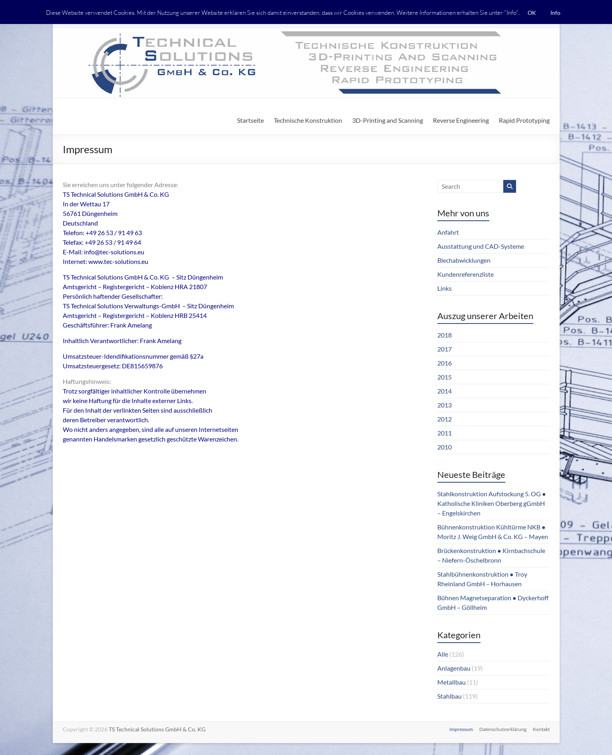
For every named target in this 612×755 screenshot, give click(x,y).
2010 (444, 447)
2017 (444, 349)
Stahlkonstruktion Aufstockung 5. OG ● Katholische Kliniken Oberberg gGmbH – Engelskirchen (491, 503)
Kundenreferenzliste (465, 274)
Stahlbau (449, 696)
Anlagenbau (453, 668)
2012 (444, 419)
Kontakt (541, 729)
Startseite (250, 120)
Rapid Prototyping (524, 120)
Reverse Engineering (461, 120)
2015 (444, 377)
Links (444, 288)
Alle (442, 654)
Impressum (461, 729)
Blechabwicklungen (463, 260)
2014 (444, 391)
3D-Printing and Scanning (387, 120)
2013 (444, 405)
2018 (444, 335)
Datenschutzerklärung (502, 729)
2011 (444, 433)
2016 (444, 363)
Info (555, 12)
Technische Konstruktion (308, 120)
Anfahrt (448, 232)
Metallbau (451, 682)
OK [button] (532, 12)
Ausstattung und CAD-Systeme (480, 246)
